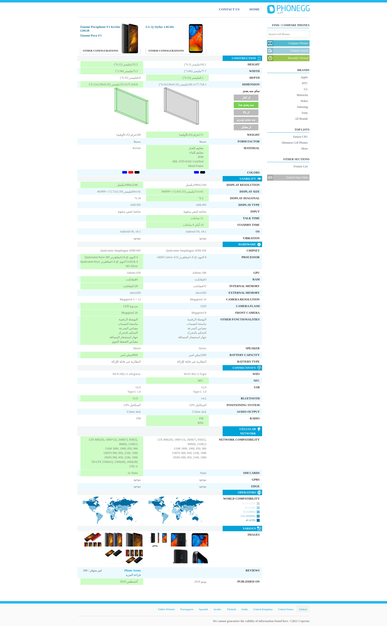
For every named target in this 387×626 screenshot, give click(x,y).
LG (306, 89)
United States (286, 609)
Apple (304, 77)
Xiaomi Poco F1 (91, 35)
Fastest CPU (300, 136)
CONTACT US (229, 9)
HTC (305, 83)
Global (303, 609)
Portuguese (187, 609)
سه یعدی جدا (246, 105)
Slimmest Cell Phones (295, 142)
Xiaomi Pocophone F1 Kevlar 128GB (100, 28)
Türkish (231, 609)
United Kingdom (263, 609)
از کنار (246, 97)
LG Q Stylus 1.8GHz (160, 27)
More (304, 148)
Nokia (304, 101)
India (245, 609)
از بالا (246, 112)
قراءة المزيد (133, 575)
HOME (255, 9)
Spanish (203, 609)
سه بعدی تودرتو (246, 119)
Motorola (302, 95)
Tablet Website (166, 609)
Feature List (300, 166)
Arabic (217, 609)
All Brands (301, 118)
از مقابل (246, 127)
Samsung (302, 107)
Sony (305, 113)
